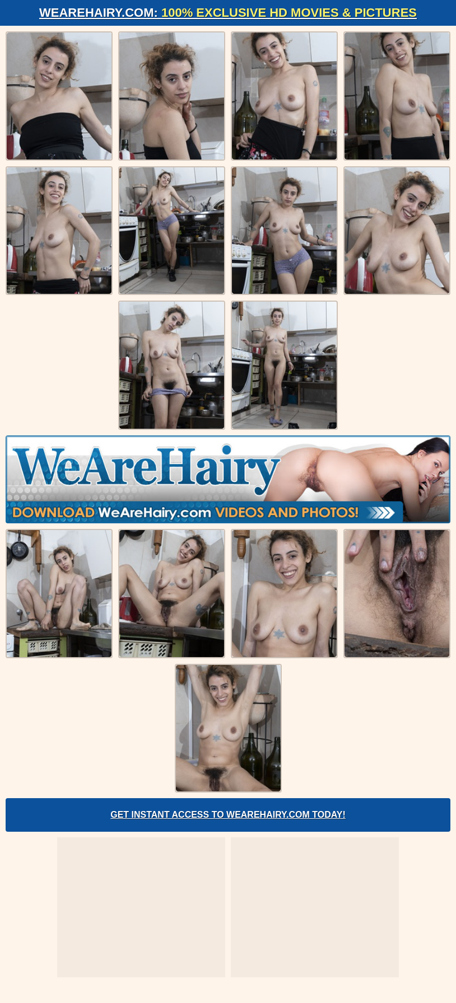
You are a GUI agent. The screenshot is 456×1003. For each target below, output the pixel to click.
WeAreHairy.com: (228, 13)
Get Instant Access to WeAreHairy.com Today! (228, 814)
